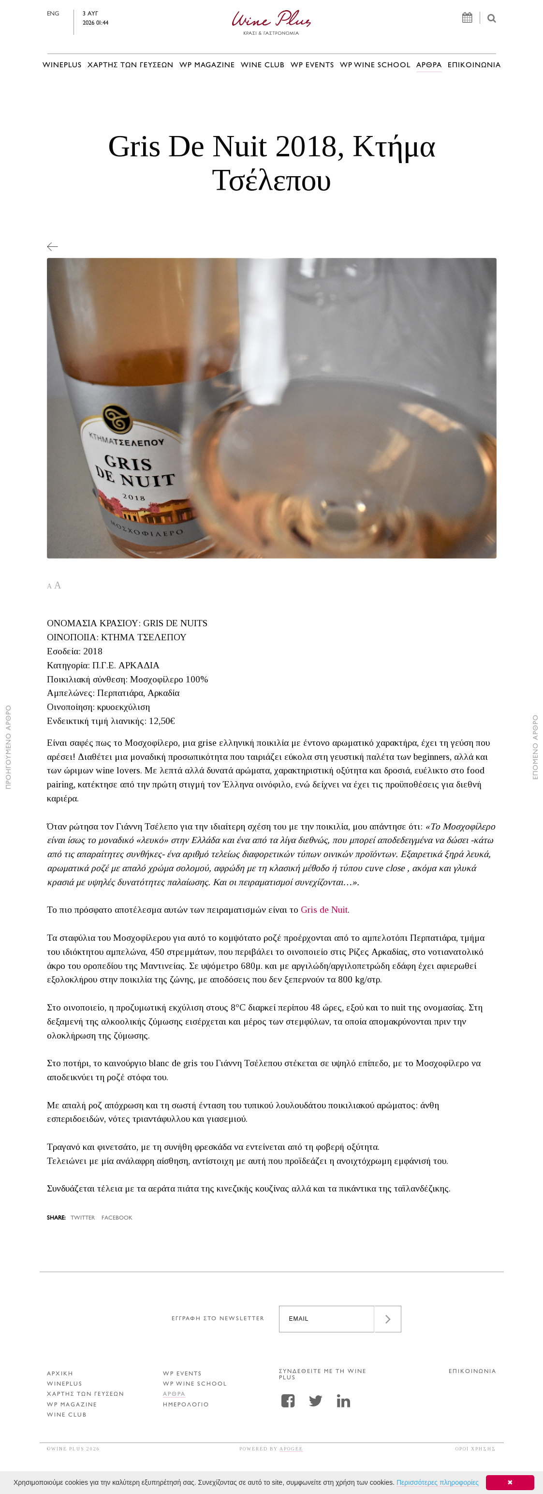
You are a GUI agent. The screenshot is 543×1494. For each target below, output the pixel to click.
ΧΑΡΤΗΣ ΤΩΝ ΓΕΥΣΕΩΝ (131, 65)
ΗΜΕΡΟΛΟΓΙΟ (186, 1405)
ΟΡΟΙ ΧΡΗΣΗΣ (475, 1448)
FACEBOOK (117, 1218)
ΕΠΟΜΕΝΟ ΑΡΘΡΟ (536, 747)
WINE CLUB (263, 65)
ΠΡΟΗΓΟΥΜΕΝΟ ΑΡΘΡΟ (9, 747)
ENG (66, 14)
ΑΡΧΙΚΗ (60, 1374)
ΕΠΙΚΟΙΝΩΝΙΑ (474, 65)
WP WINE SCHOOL (375, 65)
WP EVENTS (312, 65)
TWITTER (83, 1218)
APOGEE (291, 1448)
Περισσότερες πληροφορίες (437, 1482)
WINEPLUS (62, 65)
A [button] (49, 586)
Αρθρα (429, 65)
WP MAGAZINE (207, 65)
